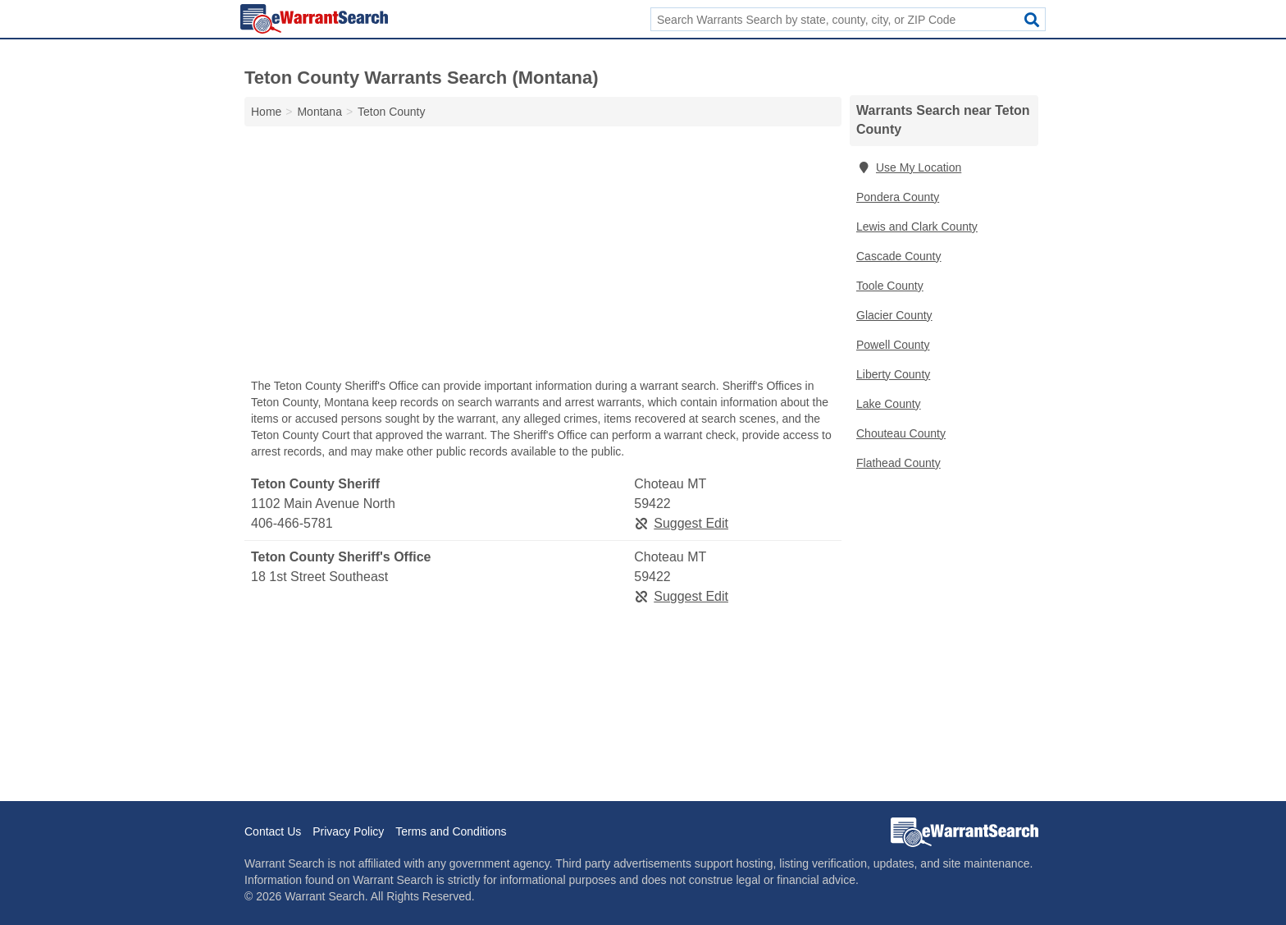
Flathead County (898, 462)
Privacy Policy (348, 831)
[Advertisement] (542, 256)
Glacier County (894, 315)
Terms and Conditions (450, 831)
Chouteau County (901, 433)
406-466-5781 (292, 523)
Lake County (888, 403)
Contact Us (272, 831)
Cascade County (899, 256)
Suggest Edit (681, 523)
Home (266, 111)
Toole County (889, 285)
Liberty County (893, 374)
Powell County (893, 344)
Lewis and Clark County (917, 226)
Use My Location (908, 167)
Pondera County (897, 197)
